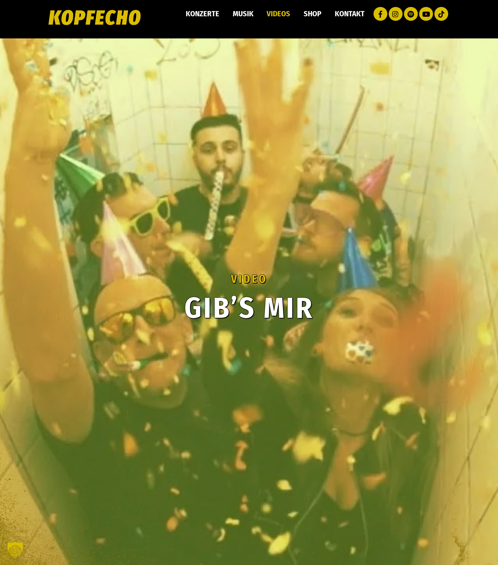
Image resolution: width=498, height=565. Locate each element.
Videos (278, 13)
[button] (15, 550)
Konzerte (202, 13)
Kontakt (350, 13)
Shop (312, 13)
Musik (243, 13)
